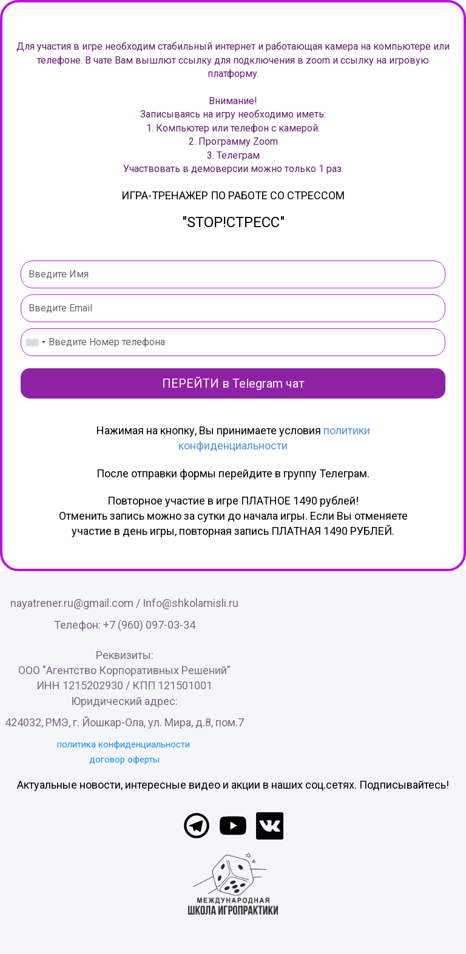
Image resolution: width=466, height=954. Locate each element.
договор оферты (124, 759)
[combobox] (35, 342)
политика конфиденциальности (123, 744)
